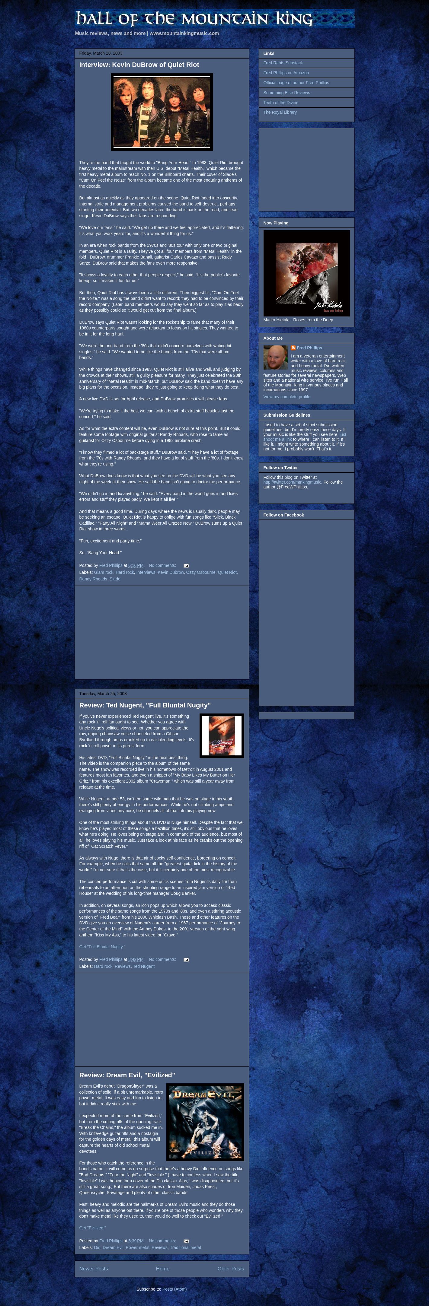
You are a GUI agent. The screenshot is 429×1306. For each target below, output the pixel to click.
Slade (115, 579)
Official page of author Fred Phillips (296, 82)
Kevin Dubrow (171, 572)
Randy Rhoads (93, 579)
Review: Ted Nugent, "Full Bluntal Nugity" (145, 705)
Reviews (123, 966)
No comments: (163, 565)
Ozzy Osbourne (201, 572)
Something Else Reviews (287, 92)
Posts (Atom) (174, 1289)
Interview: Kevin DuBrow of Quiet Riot (139, 64)
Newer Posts (93, 1269)
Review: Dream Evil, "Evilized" (127, 1075)
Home (163, 1269)
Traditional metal (185, 1247)
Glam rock (104, 572)
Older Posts (231, 1269)
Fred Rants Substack (283, 62)
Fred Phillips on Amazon (286, 72)
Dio (97, 1247)
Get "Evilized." (92, 1227)
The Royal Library (280, 112)
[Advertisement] (161, 632)
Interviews (145, 572)
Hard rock (125, 572)
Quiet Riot (227, 572)
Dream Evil (113, 1247)
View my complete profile (287, 396)
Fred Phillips (309, 347)
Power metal (137, 1247)
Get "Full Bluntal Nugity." (102, 946)
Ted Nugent (144, 966)
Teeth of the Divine (281, 102)
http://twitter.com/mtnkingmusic (292, 482)
